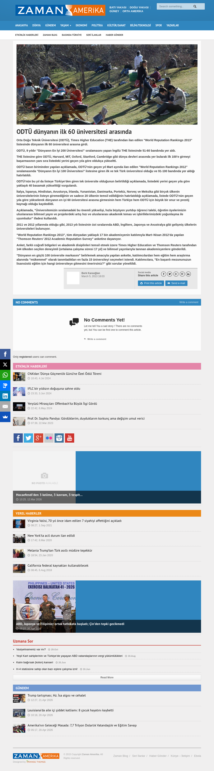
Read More (107, 677)
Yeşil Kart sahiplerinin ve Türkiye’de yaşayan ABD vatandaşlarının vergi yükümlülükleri (68, 655)
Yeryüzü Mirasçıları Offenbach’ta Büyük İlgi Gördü (58, 403)
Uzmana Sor (23, 641)
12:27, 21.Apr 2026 (40, 699)
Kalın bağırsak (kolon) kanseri (34, 662)
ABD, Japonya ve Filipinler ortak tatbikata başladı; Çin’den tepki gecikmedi (69, 624)
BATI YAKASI (118, 7)
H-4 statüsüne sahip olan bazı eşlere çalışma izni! (46, 669)
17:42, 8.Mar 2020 (39, 540)
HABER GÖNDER (114, 34)
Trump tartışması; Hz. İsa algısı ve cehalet (53, 695)
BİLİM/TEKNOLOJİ (140, 25)
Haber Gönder (158, 755)
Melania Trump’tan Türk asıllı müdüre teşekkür (56, 550)
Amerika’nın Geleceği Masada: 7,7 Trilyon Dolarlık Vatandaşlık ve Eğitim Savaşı (76, 725)
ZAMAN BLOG (50, 34)
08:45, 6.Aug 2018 (39, 570)
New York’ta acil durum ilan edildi (49, 535)
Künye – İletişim (180, 755)
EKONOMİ (81, 25)
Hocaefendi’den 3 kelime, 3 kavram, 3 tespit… (48, 495)
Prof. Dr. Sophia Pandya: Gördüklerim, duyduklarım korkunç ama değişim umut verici (79, 418)
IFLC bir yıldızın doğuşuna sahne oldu (51, 388)
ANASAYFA (21, 25)
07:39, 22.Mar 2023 (40, 422)
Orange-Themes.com (36, 762)
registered (25, 356)
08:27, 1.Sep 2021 (39, 525)
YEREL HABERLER (28, 513)
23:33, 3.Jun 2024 (39, 393)
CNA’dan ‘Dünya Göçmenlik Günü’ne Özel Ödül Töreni (60, 373)
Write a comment (189, 302)
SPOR (158, 25)
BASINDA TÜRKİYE (72, 34)
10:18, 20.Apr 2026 (40, 714)
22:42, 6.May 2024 (40, 408)
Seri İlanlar (138, 755)
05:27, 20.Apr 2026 (28, 628)
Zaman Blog (120, 755)
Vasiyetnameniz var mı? (30, 649)
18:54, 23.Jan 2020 (40, 555)
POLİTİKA (97, 25)
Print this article (150, 283)
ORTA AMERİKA (132, 11)
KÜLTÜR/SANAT (116, 25)
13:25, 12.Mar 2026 (28, 499)
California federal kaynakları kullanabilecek (55, 565)
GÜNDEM (50, 25)
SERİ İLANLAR (93, 34)
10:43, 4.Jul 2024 (39, 378)
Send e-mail (175, 283)
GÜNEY (114, 11)
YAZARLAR (173, 25)
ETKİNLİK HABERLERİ (26, 34)
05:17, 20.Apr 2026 (40, 729)
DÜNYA (36, 25)
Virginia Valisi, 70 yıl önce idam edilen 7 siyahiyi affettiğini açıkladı (69, 521)
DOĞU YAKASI (139, 7)
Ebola (197, 755)
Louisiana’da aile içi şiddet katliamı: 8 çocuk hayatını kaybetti (66, 710)
